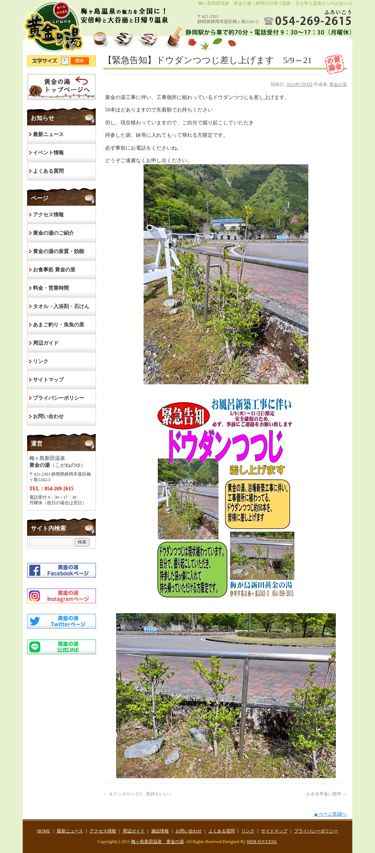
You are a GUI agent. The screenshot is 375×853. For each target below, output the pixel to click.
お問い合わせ (48, 416)
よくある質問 (48, 171)
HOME (61, 87)
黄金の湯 (338, 84)
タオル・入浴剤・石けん (61, 306)
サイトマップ (48, 379)
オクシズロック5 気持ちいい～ (137, 794)
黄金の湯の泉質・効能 (58, 251)
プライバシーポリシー (58, 398)
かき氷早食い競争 (326, 794)
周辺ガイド (46, 343)
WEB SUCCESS (261, 841)
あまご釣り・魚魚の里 (58, 324)
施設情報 (160, 831)
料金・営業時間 (51, 288)
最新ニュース (48, 134)
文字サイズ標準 (80, 60)
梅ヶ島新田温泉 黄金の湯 (157, 841)
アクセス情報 (48, 214)
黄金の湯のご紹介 (53, 233)
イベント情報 (48, 152)
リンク (40, 361)
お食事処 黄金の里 (54, 269)
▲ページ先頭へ (330, 814)
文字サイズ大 (66, 60)
